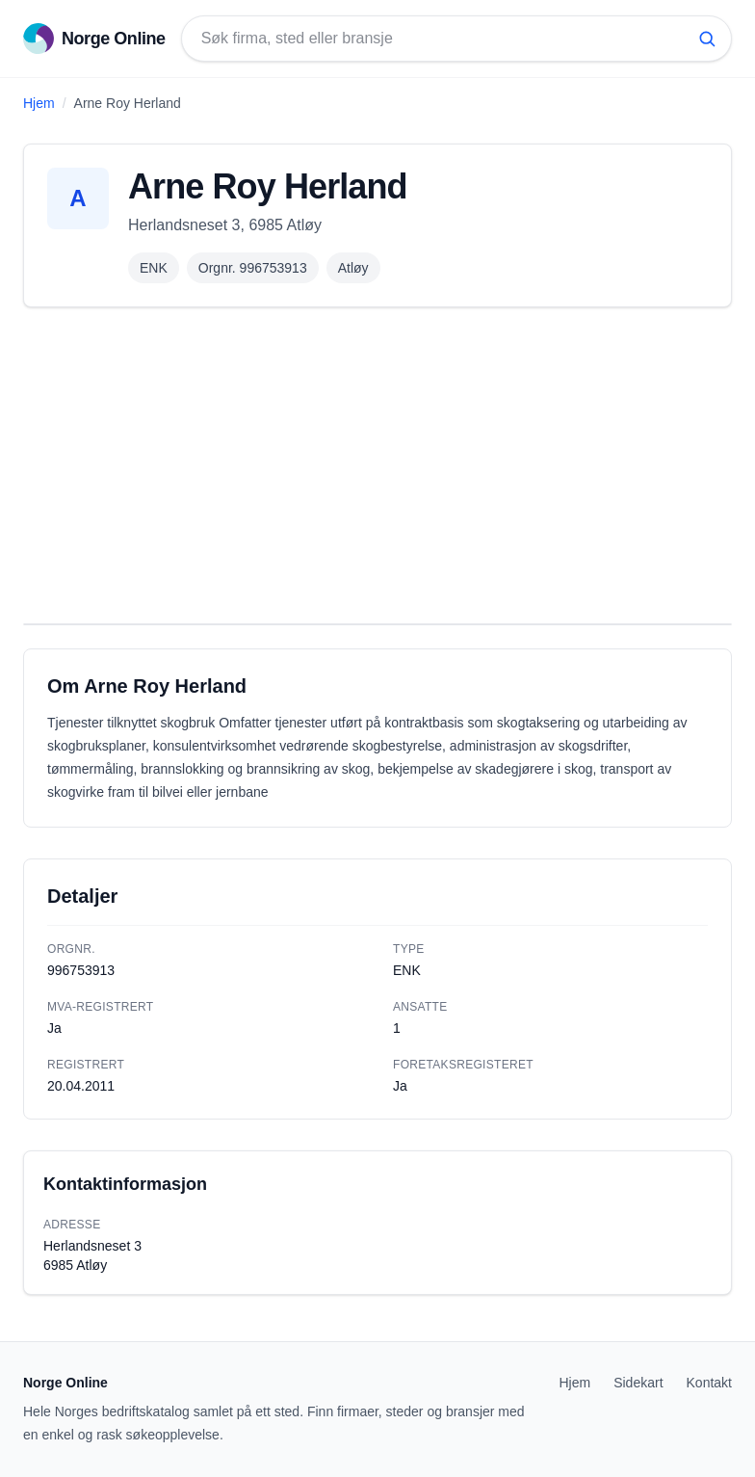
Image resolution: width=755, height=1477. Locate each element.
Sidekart (638, 1382)
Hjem (39, 103)
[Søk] (707, 38)
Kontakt (709, 1382)
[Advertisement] (377, 465)
